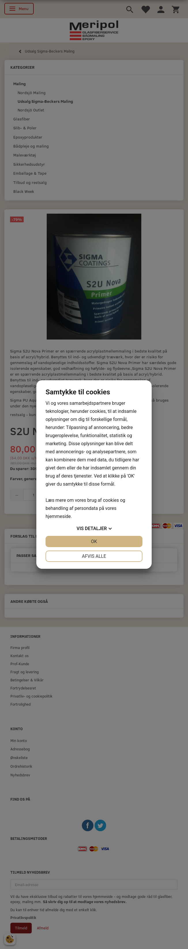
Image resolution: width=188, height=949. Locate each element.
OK (94, 541)
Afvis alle (94, 556)
